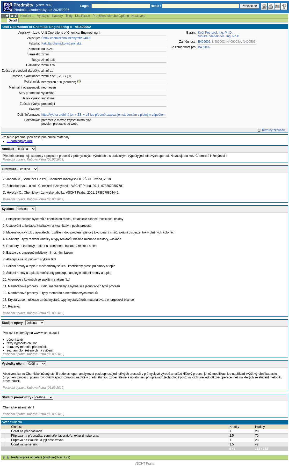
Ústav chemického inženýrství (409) (66, 38)
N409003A (234, 41)
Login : (85, 6)
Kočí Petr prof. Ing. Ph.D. (215, 32)
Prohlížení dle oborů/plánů (110, 16)
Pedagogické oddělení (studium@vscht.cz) (40, 457)
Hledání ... (27, 16)
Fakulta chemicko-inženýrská (61, 43)
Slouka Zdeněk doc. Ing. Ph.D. (219, 36)
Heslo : (156, 6)
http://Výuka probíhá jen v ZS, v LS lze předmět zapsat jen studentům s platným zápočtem (103, 114)
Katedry (57, 16)
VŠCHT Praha (144, 463)
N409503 (249, 41)
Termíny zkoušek (273, 130)
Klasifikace (82, 16)
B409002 (204, 41)
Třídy (69, 16)
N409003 (218, 41)
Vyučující (43, 16)
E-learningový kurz (19, 141)
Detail (13, 20)
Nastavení (139, 16)
